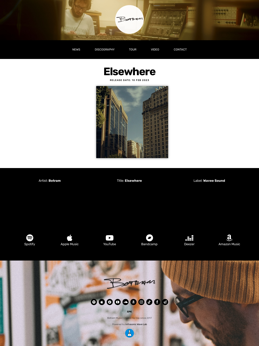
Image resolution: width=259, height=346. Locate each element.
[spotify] (94, 302)
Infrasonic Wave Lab (136, 324)
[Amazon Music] (133, 302)
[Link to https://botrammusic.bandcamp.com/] (149, 237)
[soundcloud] (125, 302)
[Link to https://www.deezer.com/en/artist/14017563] (189, 237)
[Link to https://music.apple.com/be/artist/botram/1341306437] (69, 237)
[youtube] (118, 302)
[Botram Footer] (129, 279)
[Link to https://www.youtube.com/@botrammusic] (110, 237)
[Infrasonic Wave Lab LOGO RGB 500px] (129, 330)
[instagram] (141, 302)
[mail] (165, 302)
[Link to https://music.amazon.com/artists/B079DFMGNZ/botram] (229, 237)
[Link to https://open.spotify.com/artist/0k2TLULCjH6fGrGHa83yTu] (29, 237)
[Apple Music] (102, 302)
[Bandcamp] (110, 302)
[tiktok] (149, 302)
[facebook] (157, 302)
